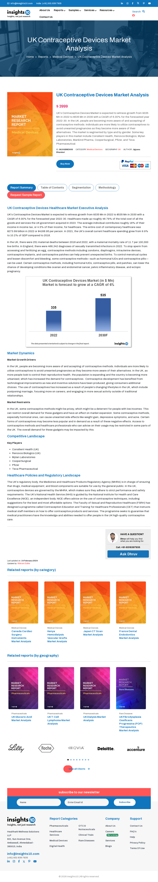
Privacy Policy (137, 843)
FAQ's (133, 831)
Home (30, 56)
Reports (58, 10)
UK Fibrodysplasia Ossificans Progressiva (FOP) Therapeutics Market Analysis (130, 724)
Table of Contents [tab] (52, 187)
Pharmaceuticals (59, 826)
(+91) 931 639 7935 (17, 857)
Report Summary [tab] (21, 187)
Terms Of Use (137, 848)
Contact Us (46, 17)
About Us (44, 10)
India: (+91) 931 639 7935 (48, 3)
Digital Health (57, 846)
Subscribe (124, 802)
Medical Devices (63, 56)
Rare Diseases (86, 840)
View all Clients (79, 769)
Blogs (108, 846)
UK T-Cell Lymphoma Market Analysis (58, 720)
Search (136, 11)
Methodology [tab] (107, 187)
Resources (106, 10)
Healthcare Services (56, 833)
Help (132, 837)
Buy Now (65, 164)
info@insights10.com (20, 3)
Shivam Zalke (23, 564)
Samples (74, 10)
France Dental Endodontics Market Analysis (129, 635)
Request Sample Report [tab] (26, 195)
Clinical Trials (86, 835)
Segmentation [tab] (81, 187)
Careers (111, 833)
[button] (68, 760)
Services (89, 10)
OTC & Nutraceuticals (87, 828)
